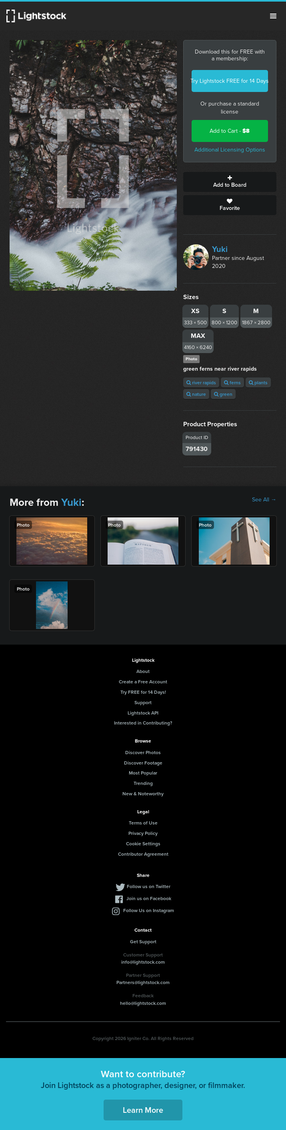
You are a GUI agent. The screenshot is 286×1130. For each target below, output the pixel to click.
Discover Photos (143, 752)
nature (196, 394)
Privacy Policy (143, 833)
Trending (143, 783)
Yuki (220, 249)
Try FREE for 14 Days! (143, 692)
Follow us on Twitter (148, 886)
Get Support (143, 941)
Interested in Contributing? (143, 722)
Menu (273, 16)
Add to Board (230, 182)
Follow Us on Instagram (148, 910)
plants (258, 382)
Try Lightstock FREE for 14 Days (230, 81)
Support (143, 702)
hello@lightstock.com (143, 1003)
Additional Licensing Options (229, 150)
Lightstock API (143, 712)
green (223, 394)
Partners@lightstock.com (143, 982)
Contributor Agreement (143, 853)
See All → (264, 500)
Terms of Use (143, 822)
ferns (232, 382)
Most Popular (143, 772)
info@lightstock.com (143, 961)
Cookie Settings (143, 843)
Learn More (143, 1110)
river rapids (201, 382)
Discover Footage (143, 762)
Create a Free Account (143, 681)
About (143, 671)
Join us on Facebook (148, 898)
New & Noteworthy (143, 793)
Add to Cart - (230, 131)
